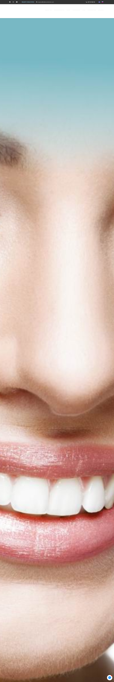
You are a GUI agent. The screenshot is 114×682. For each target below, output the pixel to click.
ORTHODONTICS (59, 10)
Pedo (68, 10)
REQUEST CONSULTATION (28, 2)
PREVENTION (92, 10)
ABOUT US (48, 10)
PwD (83, 10)
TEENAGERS (76, 10)
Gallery (101, 10)
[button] (109, 677)
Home (41, 10)
